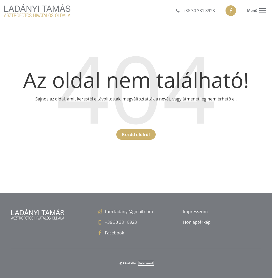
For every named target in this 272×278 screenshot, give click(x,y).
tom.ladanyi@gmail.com (129, 211)
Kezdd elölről (136, 134)
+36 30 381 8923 (121, 222)
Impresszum (195, 211)
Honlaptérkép (197, 222)
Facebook (114, 232)
